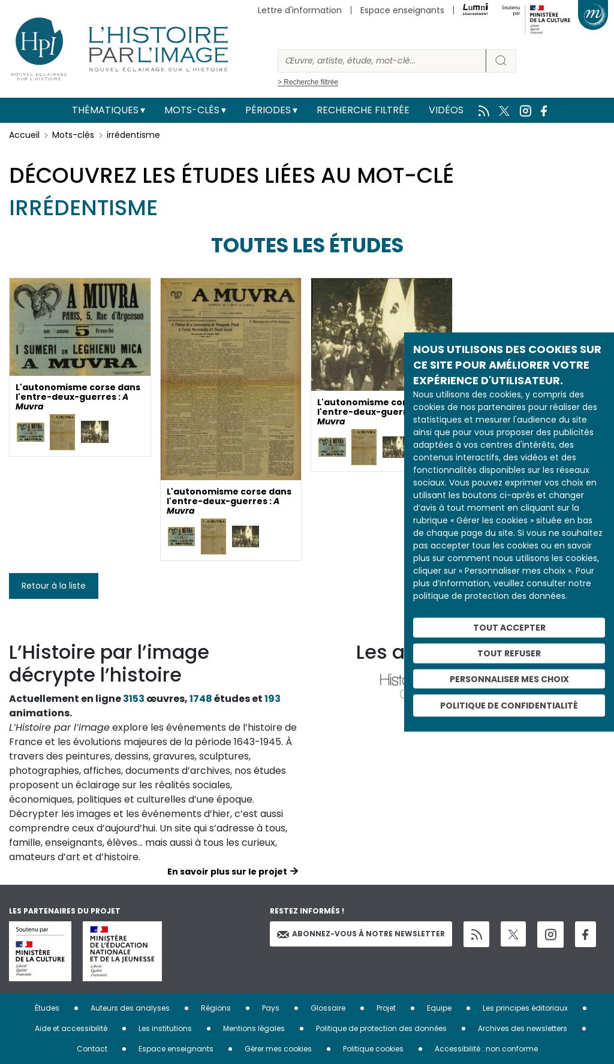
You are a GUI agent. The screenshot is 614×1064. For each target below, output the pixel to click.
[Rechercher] (382, 61)
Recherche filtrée (363, 110)
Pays (270, 1008)
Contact (92, 1049)
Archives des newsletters (522, 1028)
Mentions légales (254, 1028)
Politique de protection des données (381, 1028)
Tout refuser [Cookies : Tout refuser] (509, 653)
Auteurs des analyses (130, 1008)
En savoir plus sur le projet (227, 872)
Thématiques (105, 110)
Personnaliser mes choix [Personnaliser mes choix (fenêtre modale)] (509, 679)
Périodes (268, 110)
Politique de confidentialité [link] (509, 706)
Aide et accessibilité (71, 1028)
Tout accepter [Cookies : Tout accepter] (509, 628)
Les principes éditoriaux (525, 1008)
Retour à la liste (54, 586)
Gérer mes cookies (278, 1049)
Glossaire (328, 1008)
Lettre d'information (300, 10)
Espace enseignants (402, 10)
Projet (386, 1008)
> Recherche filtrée (308, 82)
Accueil (24, 135)
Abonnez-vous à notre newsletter (361, 934)
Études (47, 1008)
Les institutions (165, 1028)
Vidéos (446, 110)
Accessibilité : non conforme (486, 1049)
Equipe (439, 1008)
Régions (216, 1008)
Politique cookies (373, 1049)
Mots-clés (191, 110)
